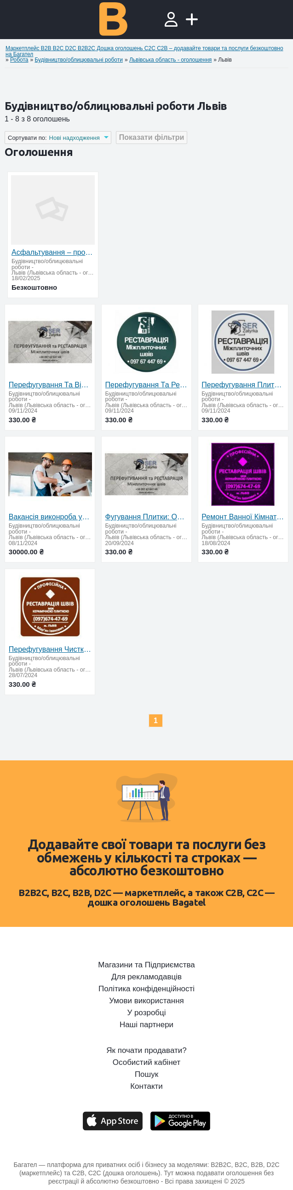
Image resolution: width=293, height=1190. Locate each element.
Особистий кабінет (146, 1062)
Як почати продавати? (146, 1050)
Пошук (146, 1074)
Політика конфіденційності (146, 989)
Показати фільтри (151, 137)
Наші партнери (146, 1025)
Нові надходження (74, 137)
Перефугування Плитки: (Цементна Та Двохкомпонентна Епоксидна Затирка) (242, 385)
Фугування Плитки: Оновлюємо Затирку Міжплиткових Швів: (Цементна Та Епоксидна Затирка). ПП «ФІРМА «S (146, 517)
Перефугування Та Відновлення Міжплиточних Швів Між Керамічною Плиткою (50, 385)
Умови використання (146, 1001)
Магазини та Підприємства (146, 965)
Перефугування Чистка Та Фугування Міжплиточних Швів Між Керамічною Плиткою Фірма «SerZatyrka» (50, 649)
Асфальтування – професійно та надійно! (52, 252)
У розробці (146, 1013)
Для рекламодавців (146, 977)
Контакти (146, 1086)
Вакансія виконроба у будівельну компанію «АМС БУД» (50, 517)
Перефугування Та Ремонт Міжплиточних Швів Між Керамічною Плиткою (146, 385)
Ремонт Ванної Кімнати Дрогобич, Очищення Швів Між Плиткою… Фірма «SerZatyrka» (242, 517)
